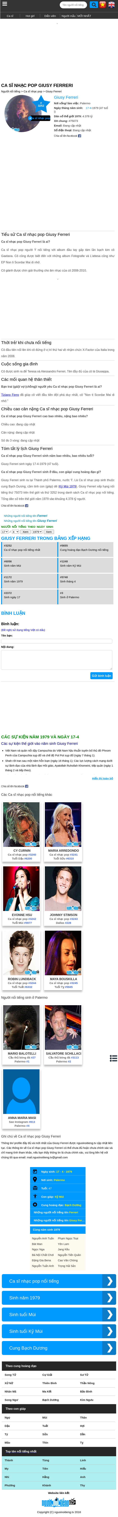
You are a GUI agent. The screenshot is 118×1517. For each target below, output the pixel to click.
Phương (10, 1442)
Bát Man (37, 1201)
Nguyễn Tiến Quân (69, 1212)
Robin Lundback (22, 936)
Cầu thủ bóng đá (22, 1014)
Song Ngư (11, 1357)
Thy (82, 1442)
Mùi (44, 1374)
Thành (9, 1417)
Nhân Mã (10, 1348)
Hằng (45, 1434)
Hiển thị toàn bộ (102, 735)
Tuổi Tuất (22, 944)
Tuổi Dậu (22, 815)
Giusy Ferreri (54, 84)
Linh (83, 1417)
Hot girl (30, 15)
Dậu (7, 1383)
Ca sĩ (10, 15)
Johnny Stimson (63, 872)
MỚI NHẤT (84, 15)
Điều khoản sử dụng (58, 1476)
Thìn (45, 1399)
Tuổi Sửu (63, 815)
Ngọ (7, 1374)
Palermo (21, 1018)
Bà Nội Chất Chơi (43, 1212)
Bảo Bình (86, 1348)
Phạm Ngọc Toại (68, 1195)
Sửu (45, 1391)
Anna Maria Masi (22, 1075)
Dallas (63, 880)
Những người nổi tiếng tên (25, 469)
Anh (83, 1434)
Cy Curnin (22, 808)
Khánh (46, 1442)
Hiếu (83, 1425)
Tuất (45, 1383)
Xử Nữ (9, 1340)
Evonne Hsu (22, 872)
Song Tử (10, 1332)
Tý (6, 1391)
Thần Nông (87, 1340)
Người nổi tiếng (10, 84)
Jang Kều (64, 1206)
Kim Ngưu (87, 1357)
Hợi (82, 1383)
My (7, 1425)
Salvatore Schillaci (63, 1010)
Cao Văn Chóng (68, 1217)
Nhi (7, 1434)
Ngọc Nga (38, 1206)
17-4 (88, 101)
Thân (83, 1374)
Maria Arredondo (63, 808)
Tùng (45, 1417)
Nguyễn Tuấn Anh (43, 1223)
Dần (82, 1391)
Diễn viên (50, 15)
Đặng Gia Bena (41, 1217)
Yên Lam (63, 1201)
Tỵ (81, 1399)
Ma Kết (46, 1348)
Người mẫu (69, 15)
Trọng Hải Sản (67, 1223)
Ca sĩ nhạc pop (33, 84)
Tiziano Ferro (10, 348)
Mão (7, 1399)
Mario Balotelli (22, 1010)
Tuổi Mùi (22, 880)
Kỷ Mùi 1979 (67, 440)
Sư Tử (84, 1332)
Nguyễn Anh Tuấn (43, 1195)
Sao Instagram (22, 1079)
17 (57, 1128)
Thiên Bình (49, 1340)
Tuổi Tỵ (64, 944)
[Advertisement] (59, 46)
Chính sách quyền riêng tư (59, 1496)
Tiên (45, 1425)
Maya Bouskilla (63, 936)
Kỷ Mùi (59, 1154)
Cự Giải (47, 1332)
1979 (69, 1128)
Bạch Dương (73, 1162)
